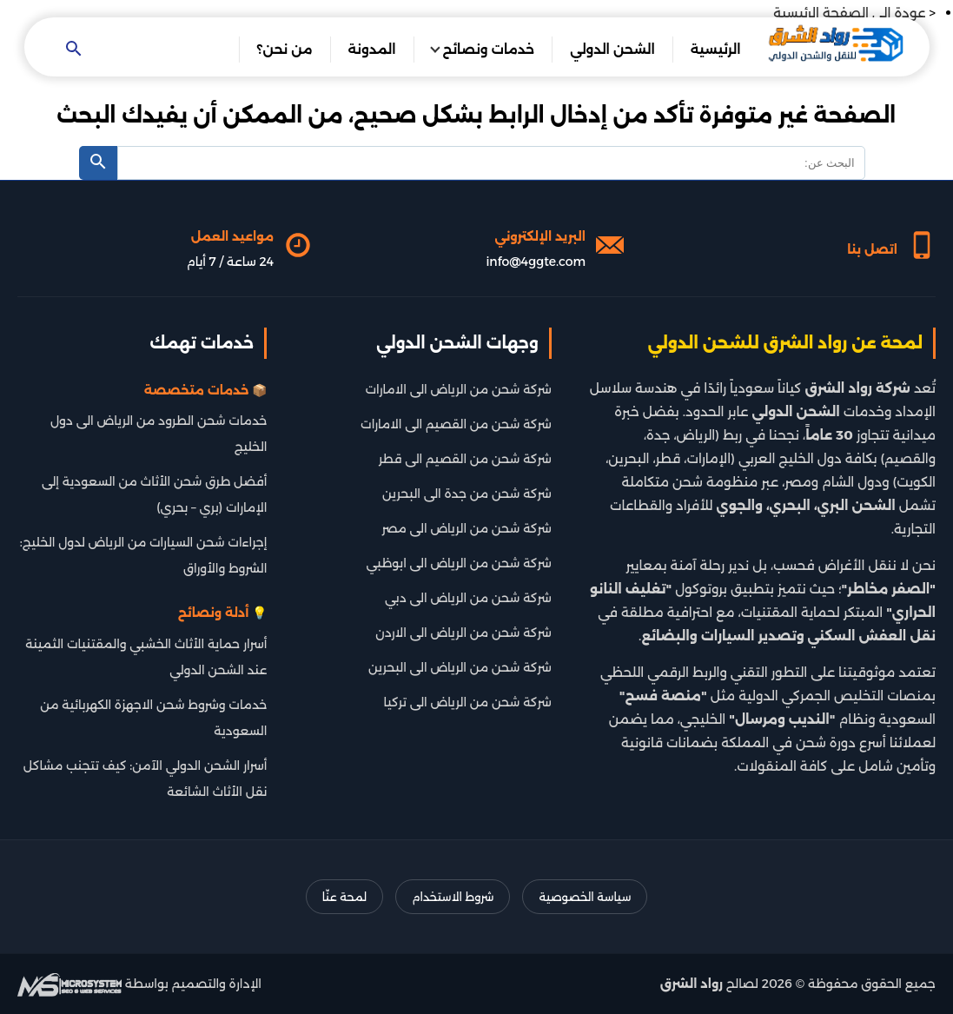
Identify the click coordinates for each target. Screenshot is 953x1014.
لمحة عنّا (344, 897)
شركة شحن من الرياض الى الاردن (463, 632)
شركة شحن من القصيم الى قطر (465, 459)
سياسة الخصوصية (585, 897)
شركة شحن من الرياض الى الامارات (459, 389)
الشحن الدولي (612, 49)
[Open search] (73, 50)
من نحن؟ (285, 49)
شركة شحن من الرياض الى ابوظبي (459, 563)
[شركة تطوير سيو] (69, 983)
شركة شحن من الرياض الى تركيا (468, 702)
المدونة (372, 49)
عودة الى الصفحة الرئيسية (849, 12)
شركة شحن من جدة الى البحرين (467, 493)
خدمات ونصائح (489, 49)
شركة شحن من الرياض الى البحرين (460, 667)
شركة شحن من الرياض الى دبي (468, 598)
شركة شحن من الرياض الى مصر (467, 528)
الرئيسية (716, 49)
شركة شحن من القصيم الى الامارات (456, 424)
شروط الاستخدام (452, 897)
